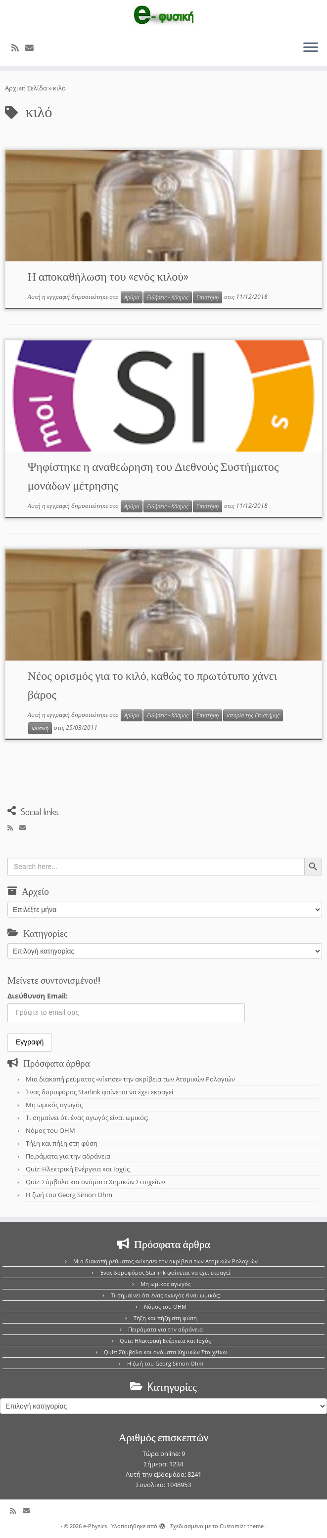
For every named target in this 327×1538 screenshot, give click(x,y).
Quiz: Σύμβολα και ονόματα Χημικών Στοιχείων (95, 1181)
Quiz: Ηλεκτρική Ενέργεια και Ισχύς (78, 1168)
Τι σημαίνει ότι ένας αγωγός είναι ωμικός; (87, 1117)
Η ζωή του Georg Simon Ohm (69, 1194)
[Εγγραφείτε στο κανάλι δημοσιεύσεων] (18, 47)
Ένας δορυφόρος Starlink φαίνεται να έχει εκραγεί (100, 1091)
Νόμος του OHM (50, 1130)
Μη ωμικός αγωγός (54, 1104)
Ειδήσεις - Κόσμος (167, 297)
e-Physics (95, 1526)
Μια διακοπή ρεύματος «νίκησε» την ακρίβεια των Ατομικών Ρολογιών (130, 1079)
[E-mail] (32, 47)
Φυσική (40, 728)
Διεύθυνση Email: (37, 995)
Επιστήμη (207, 297)
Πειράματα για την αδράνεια (68, 1156)
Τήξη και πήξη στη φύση (61, 1143)
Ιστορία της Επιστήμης (253, 715)
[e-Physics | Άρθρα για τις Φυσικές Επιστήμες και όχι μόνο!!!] (163, 16)
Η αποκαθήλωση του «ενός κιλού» (108, 276)
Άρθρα (131, 297)
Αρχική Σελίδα (26, 87)
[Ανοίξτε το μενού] (310, 48)
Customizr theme (242, 1526)
